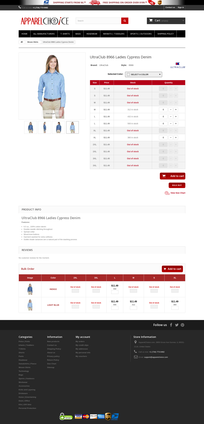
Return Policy (53, 360)
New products (53, 342)
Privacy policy (53, 356)
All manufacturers (44, 33)
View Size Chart (174, 193)
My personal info (83, 353)
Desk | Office (24, 401)
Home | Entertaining (27, 397)
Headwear (91, 33)
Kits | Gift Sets (25, 405)
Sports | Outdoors (141, 33)
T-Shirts (65, 33)
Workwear (23, 382)
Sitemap (50, 368)
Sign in (181, 7)
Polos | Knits (24, 342)
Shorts (22, 353)
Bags (78, 33)
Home (24, 33)
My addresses (82, 349)
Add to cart (172, 268)
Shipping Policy (165, 33)
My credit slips (82, 345)
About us (51, 353)
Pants (21, 356)
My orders (80, 342)
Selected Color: (115, 74)
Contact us (170, 7)
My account (83, 337)
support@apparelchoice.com (156, 357)
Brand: (94, 65)
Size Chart (51, 364)
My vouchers (81, 356)
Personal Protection (27, 408)
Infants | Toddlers (113, 33)
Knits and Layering (27, 390)
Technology (24, 371)
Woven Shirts (24, 368)
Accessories (24, 386)
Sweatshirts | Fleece (27, 364)
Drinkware (23, 393)
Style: (124, 65)
